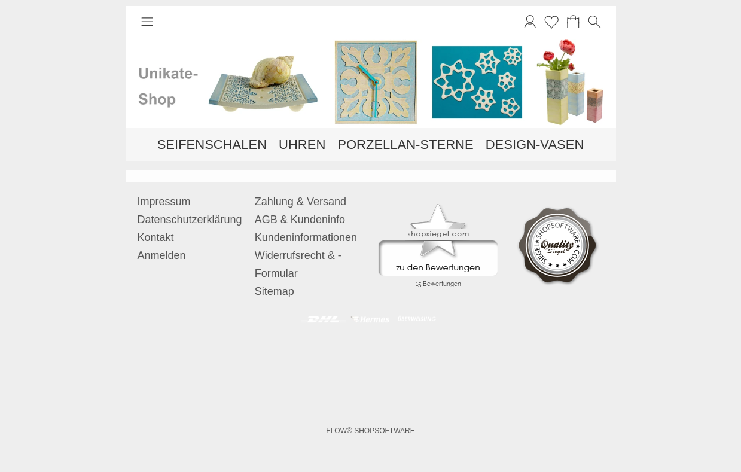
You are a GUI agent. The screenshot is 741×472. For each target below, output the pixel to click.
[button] (147, 21)
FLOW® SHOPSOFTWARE (370, 431)
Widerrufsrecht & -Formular (298, 264)
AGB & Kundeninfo (300, 220)
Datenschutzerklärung (190, 220)
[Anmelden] (530, 21)
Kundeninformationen (306, 237)
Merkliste (551, 22)
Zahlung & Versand (300, 202)
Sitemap (274, 291)
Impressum (164, 202)
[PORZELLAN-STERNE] (405, 144)
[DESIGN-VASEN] (535, 144)
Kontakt (156, 237)
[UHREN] (302, 144)
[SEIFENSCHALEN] (212, 144)
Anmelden (162, 255)
